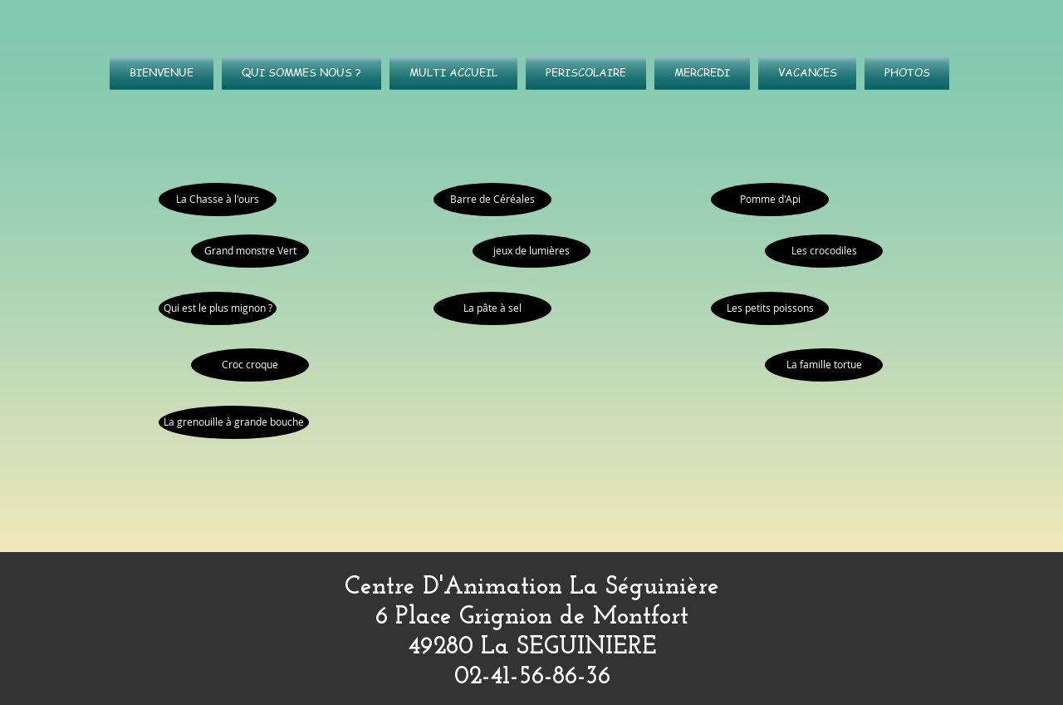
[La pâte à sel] (492, 308)
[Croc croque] (250, 365)
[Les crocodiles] (824, 251)
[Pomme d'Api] (770, 199)
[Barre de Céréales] (492, 199)
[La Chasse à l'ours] (218, 199)
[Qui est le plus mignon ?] (218, 308)
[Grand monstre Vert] (250, 251)
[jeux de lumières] (531, 251)
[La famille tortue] (824, 365)
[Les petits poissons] (770, 308)
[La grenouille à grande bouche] (234, 422)
